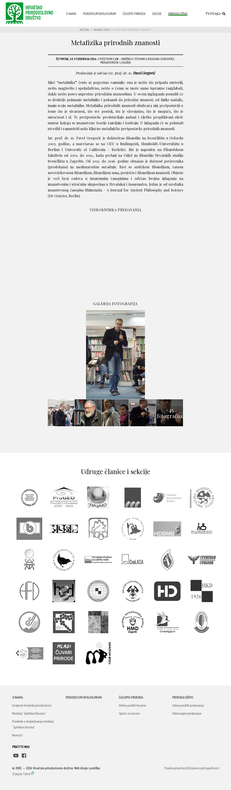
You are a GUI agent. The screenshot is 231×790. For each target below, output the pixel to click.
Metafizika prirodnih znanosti (132, 29)
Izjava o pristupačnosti (204, 768)
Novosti (17, 735)
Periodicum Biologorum (99, 13)
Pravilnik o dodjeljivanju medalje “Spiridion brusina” (33, 724)
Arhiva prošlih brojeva (132, 705)
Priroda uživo (177, 13)
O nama (71, 13)
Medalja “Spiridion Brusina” (29, 713)
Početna (84, 29)
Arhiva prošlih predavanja (188, 705)
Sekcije (157, 13)
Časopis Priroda (134, 13)
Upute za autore (129, 713)
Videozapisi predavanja (186, 713)
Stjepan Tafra (21, 774)
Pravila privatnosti (176, 768)
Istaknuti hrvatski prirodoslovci (31, 705)
